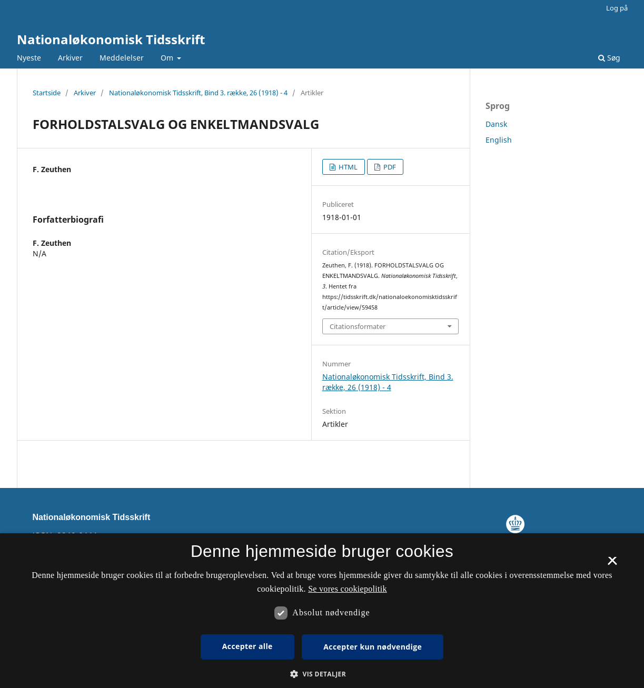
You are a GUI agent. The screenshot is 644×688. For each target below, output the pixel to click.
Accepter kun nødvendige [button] (372, 647)
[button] (322, 674)
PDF (389, 167)
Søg (609, 58)
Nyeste (29, 58)
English (499, 140)
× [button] (612, 564)
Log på (617, 8)
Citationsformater (357, 326)
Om (168, 58)
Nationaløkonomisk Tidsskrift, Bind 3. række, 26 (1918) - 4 (198, 92)
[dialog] (322, 610)
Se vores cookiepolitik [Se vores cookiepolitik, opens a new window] (347, 588)
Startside (47, 92)
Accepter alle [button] (247, 646)
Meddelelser (122, 58)
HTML (347, 167)
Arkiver (70, 58)
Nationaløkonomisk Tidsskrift (111, 39)
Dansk (496, 124)
